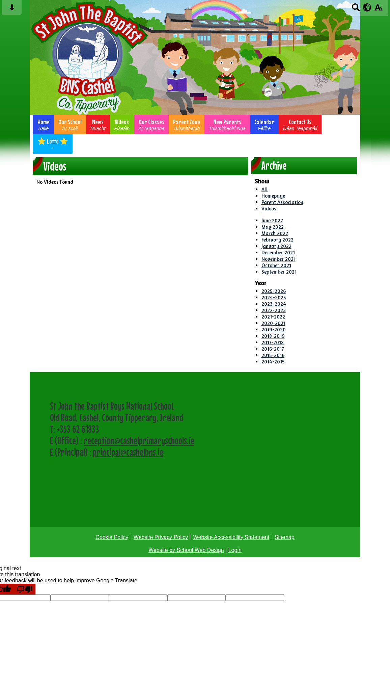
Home (43, 124)
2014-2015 (273, 361)
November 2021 (278, 259)
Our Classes (151, 124)
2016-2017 (272, 349)
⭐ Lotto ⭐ (52, 144)
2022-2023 (273, 310)
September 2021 (279, 272)
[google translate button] (367, 7)
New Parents (227, 124)
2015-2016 (272, 355)
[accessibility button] (378, 9)
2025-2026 (273, 291)
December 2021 (278, 252)
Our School (70, 124)
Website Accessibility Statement (231, 537)
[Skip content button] (12, 9)
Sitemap (285, 537)
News (97, 124)
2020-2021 (273, 323)
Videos (122, 124)
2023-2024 (273, 304)
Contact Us (300, 124)
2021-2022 (273, 316)
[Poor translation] (24, 589)
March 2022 (274, 233)
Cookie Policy (111, 537)
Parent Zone (186, 124)
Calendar (264, 124)
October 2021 (276, 265)
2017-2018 (272, 342)
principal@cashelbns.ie (128, 452)
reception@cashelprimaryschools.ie (139, 440)
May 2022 (272, 227)
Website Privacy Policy (161, 537)
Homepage (273, 196)
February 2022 (277, 239)
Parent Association (282, 202)
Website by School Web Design (186, 550)
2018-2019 (273, 336)
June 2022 (272, 220)
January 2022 (276, 246)
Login (235, 550)
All (264, 189)
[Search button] (356, 9)
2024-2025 (273, 297)
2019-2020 (273, 329)
